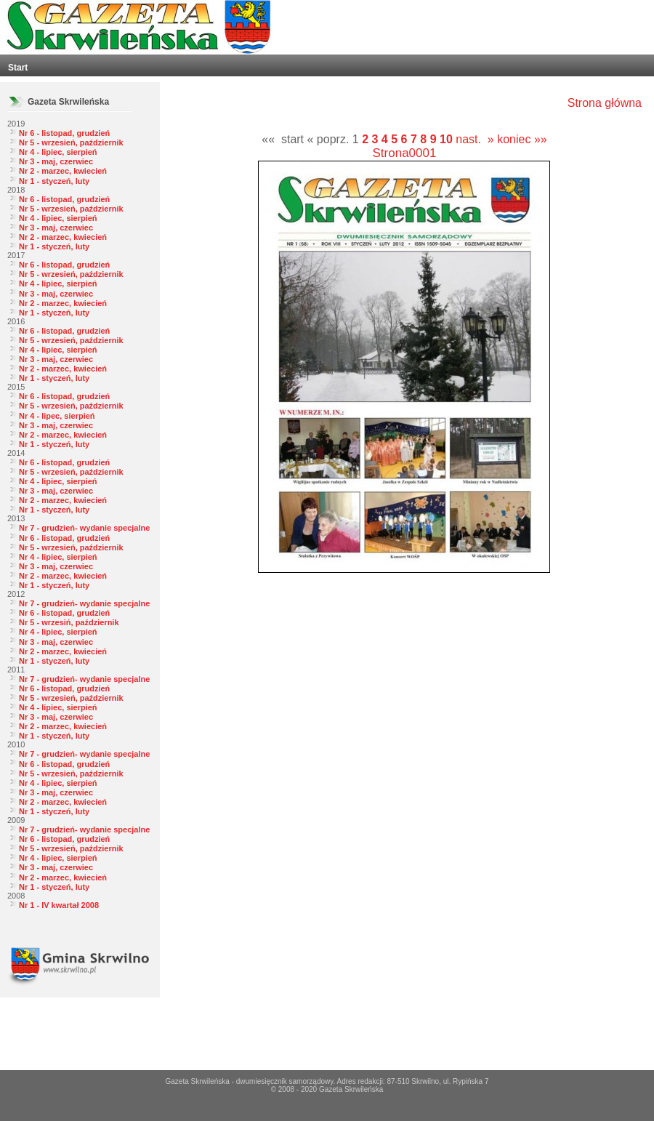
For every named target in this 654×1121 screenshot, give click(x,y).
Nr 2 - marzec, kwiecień (63, 170)
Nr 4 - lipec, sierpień (57, 415)
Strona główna (605, 103)
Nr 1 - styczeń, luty (54, 181)
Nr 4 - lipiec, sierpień (58, 152)
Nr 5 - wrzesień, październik (71, 142)
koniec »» (522, 139)
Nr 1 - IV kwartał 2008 (59, 905)
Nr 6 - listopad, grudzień (64, 133)
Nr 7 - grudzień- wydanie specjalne (84, 527)
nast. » (474, 139)
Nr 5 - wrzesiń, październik (69, 622)
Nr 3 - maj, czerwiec (56, 161)
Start (18, 68)
